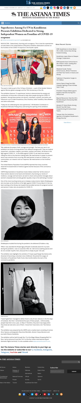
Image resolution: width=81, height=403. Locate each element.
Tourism (15, 382)
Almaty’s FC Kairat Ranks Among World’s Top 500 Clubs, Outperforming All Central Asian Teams (66, 108)
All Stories (2, 367)
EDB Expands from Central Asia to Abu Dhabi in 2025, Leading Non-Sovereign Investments (67, 63)
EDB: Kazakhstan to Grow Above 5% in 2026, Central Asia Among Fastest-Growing (66, 51)
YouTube (14, 352)
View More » (67, 122)
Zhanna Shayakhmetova (8, 40)
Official (27, 376)
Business (27, 367)
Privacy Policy (46, 391)
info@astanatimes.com (44, 398)
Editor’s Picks (41, 370)
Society (18, 40)
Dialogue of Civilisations (16, 371)
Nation (39, 373)
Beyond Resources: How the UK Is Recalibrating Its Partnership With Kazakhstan (67, 100)
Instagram (47, 350)
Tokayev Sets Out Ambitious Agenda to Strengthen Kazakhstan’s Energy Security (67, 116)
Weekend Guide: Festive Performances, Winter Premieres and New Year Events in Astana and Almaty (67, 71)
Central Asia (41, 367)
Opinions (40, 376)
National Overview (18, 376)
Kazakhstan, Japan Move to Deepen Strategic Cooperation (67, 57)
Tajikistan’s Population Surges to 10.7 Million (67, 79)
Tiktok (24, 352)
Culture (2, 370)
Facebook (38, 350)
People (15, 379)
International (28, 373)
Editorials (27, 370)
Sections (7, 23)
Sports (39, 379)
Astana (14, 367)
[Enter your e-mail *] (57, 371)
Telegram (5, 352)
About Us (56, 391)
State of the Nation (5, 382)
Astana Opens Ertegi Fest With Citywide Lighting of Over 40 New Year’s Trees (67, 85)
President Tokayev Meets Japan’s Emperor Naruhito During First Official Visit (67, 92)
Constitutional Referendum (3, 377)
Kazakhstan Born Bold (31, 382)
